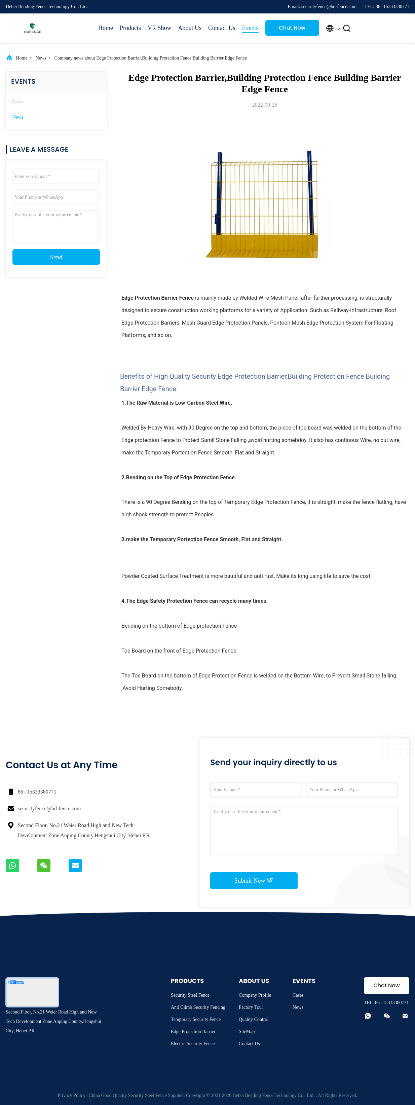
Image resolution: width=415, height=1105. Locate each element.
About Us (190, 28)
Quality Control (253, 1019)
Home (105, 28)
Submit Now (253, 880)
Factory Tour (251, 1007)
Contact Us (221, 28)
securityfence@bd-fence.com (49, 808)
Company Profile (255, 995)
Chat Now (292, 28)
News (41, 58)
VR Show (160, 28)
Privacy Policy (71, 1095)
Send (56, 257)
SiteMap (247, 1031)
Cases (18, 101)
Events (250, 28)
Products (130, 28)
